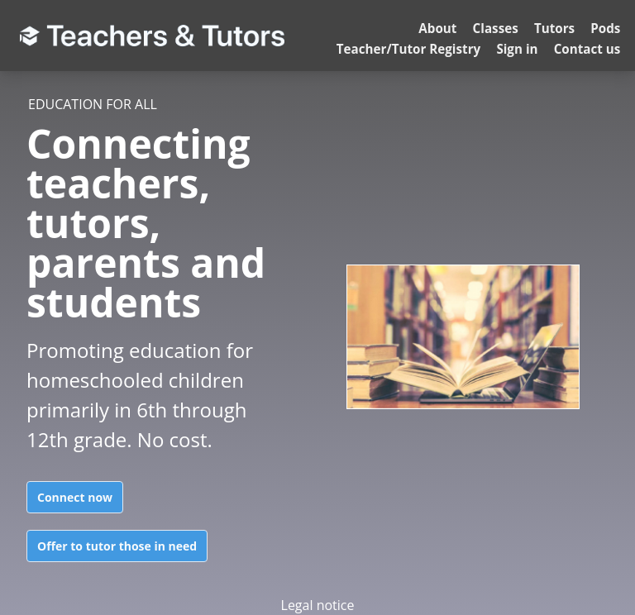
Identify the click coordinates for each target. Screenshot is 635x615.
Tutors (554, 28)
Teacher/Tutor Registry (408, 49)
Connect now (74, 497)
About (437, 28)
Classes (495, 28)
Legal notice (318, 605)
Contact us (587, 49)
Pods (605, 28)
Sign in (516, 49)
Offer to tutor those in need (117, 546)
